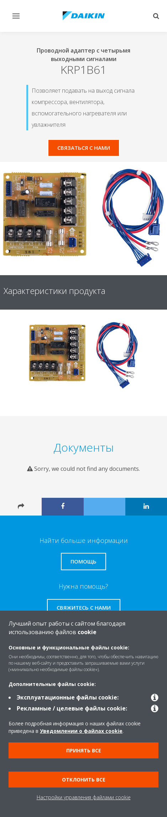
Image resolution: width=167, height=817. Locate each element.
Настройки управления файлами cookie (84, 797)
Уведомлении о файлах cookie (81, 731)
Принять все (83, 750)
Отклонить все (83, 779)
